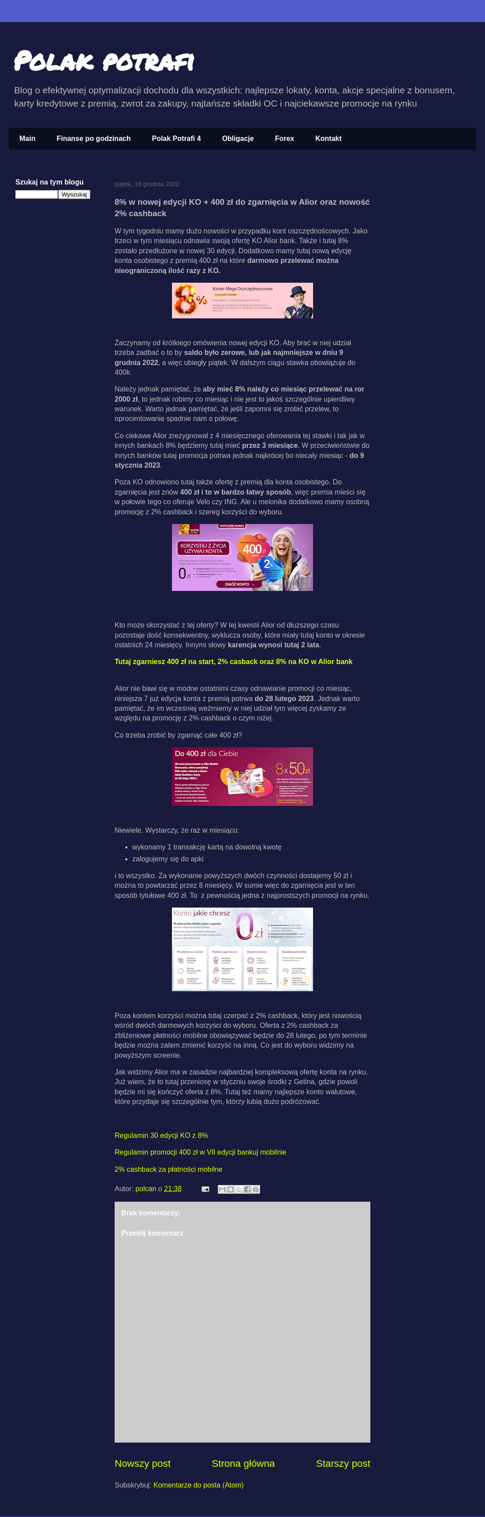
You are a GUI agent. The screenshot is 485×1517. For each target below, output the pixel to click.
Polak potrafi (103, 60)
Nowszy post (143, 1463)
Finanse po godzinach (93, 138)
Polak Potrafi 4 (176, 138)
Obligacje (238, 138)
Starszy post (343, 1463)
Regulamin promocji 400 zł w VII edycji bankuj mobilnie (201, 1152)
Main (27, 138)
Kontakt (328, 138)
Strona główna (243, 1463)
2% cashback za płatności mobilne (169, 1169)
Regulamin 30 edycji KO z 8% (161, 1135)
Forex (285, 138)
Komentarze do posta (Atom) (198, 1485)
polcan (146, 1188)
